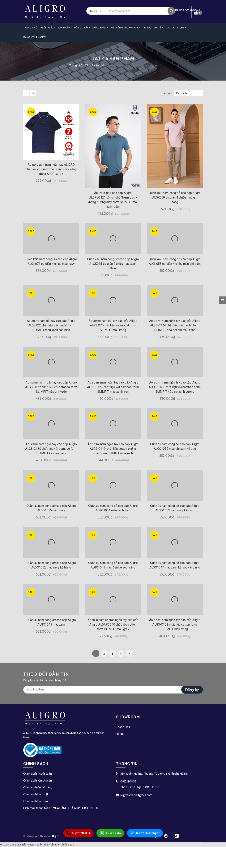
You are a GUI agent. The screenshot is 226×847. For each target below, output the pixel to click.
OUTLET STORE (176, 27)
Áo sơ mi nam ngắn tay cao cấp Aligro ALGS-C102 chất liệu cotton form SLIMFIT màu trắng (174, 624)
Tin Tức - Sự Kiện (153, 27)
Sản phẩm (65, 27)
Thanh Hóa (123, 727)
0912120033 (128, 781)
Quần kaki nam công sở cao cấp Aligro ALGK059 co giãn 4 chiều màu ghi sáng (175, 197)
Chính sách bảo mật (35, 794)
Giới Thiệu (48, 27)
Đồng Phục (100, 27)
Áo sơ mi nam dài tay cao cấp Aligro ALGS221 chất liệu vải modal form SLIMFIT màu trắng (113, 325)
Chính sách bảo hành (36, 801)
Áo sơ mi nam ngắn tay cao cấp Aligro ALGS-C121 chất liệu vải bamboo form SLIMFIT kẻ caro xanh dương (175, 387)
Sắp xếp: (168, 93)
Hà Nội (120, 734)
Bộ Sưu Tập (82, 27)
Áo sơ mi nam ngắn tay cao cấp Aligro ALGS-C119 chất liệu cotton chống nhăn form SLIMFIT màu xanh (113, 448)
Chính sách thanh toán (37, 773)
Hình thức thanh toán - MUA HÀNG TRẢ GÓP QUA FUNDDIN (61, 808)
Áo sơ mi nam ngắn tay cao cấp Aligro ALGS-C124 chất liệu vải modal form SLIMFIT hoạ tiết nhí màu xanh (174, 325)
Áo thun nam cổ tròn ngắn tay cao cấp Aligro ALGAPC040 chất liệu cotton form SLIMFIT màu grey (113, 624)
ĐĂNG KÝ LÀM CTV (34, 37)
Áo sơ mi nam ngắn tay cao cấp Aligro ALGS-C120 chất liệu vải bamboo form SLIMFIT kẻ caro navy (51, 448)
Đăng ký (192, 689)
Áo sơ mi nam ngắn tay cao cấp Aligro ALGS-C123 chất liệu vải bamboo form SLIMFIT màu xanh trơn (113, 387)
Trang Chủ (31, 27)
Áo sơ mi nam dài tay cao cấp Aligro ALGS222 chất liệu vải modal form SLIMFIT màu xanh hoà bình (51, 325)
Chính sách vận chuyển (37, 780)
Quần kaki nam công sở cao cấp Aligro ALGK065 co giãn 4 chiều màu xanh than (113, 263)
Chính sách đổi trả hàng (37, 787)
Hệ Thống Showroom (125, 27)
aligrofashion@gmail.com (136, 795)
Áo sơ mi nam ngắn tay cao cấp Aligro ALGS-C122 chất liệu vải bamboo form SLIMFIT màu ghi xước (51, 387)
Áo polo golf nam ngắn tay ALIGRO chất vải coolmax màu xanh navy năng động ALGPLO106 (51, 169)
